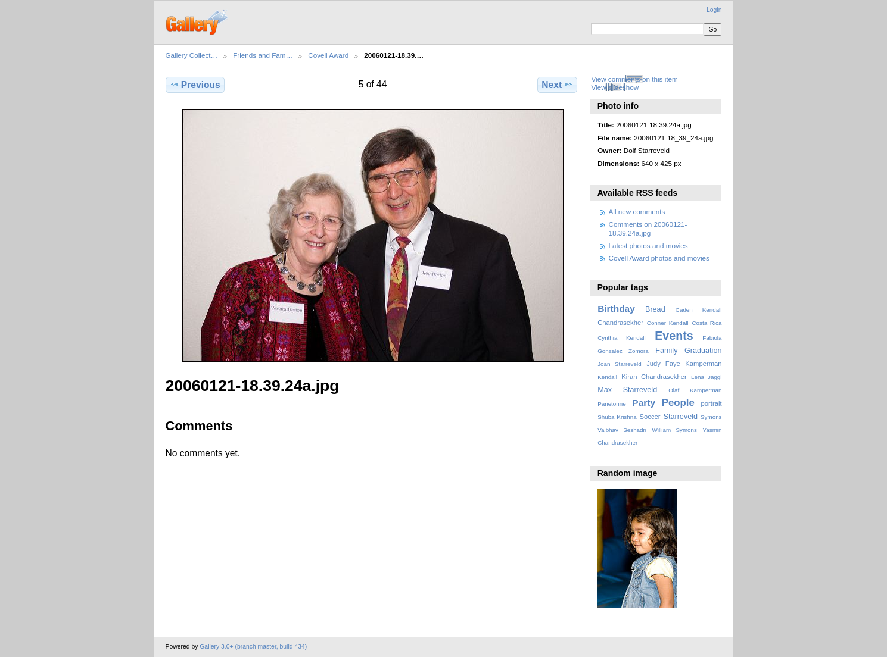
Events (674, 335)
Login (714, 10)
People (678, 402)
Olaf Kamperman (694, 390)
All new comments (637, 211)
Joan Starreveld (619, 364)
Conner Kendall (668, 323)
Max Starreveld (627, 390)
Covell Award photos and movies (659, 258)
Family (666, 350)
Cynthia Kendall (621, 337)
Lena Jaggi (706, 377)
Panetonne (611, 404)
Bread (655, 309)
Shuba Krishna (616, 417)
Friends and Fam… (262, 55)
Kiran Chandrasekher (653, 376)
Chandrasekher (620, 322)
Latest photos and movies (648, 245)
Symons (711, 417)
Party (643, 403)
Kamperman (703, 363)
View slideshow (615, 87)
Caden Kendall (699, 309)
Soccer (650, 416)
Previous (195, 84)
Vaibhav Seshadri (621, 430)
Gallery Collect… (192, 55)
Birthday (616, 309)
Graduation (702, 350)
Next (557, 84)
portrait (711, 403)
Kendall (607, 377)
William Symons (674, 430)
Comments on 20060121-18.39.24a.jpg (648, 228)
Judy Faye (663, 363)
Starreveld (681, 416)
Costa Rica (706, 323)
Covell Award (328, 55)
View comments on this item (634, 79)
